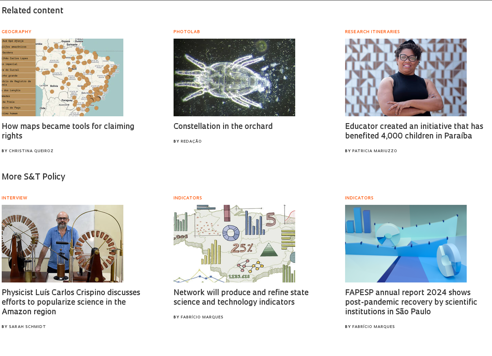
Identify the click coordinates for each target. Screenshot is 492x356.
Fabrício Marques (202, 317)
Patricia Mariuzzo (374, 151)
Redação (191, 142)
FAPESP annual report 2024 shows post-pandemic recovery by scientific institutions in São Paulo (411, 302)
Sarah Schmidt (27, 327)
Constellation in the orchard (223, 127)
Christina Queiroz (31, 151)
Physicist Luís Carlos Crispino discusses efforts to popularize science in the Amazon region (71, 302)
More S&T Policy (33, 177)
